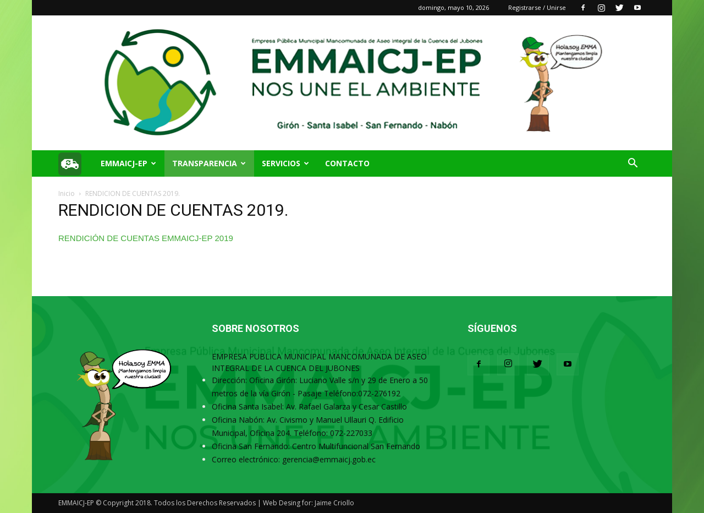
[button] (632, 164)
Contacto (347, 163)
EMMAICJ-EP (128, 163)
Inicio (66, 193)
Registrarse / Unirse (537, 7)
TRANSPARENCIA (209, 163)
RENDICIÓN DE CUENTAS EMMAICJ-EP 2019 (145, 238)
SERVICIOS (285, 163)
